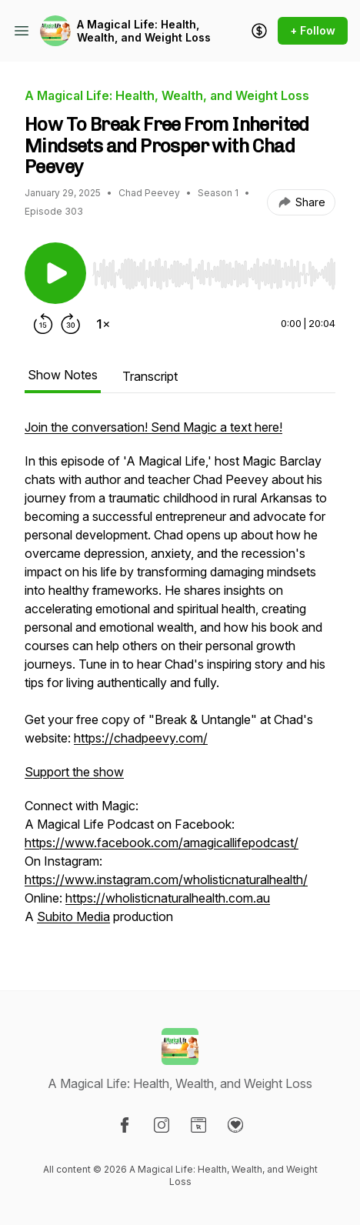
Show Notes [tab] (63, 374)
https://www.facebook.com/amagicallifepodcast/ (161, 842)
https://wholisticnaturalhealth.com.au (167, 898)
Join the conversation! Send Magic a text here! (153, 427)
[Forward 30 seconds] (71, 324)
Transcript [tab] (150, 376)
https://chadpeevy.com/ (141, 738)
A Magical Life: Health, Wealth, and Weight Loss (144, 31)
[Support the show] (259, 31)
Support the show (74, 771)
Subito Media (73, 916)
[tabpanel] (180, 679)
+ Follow (312, 30)
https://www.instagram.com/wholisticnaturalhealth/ (166, 879)
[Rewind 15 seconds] (43, 324)
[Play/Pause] (55, 273)
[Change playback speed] (103, 324)
